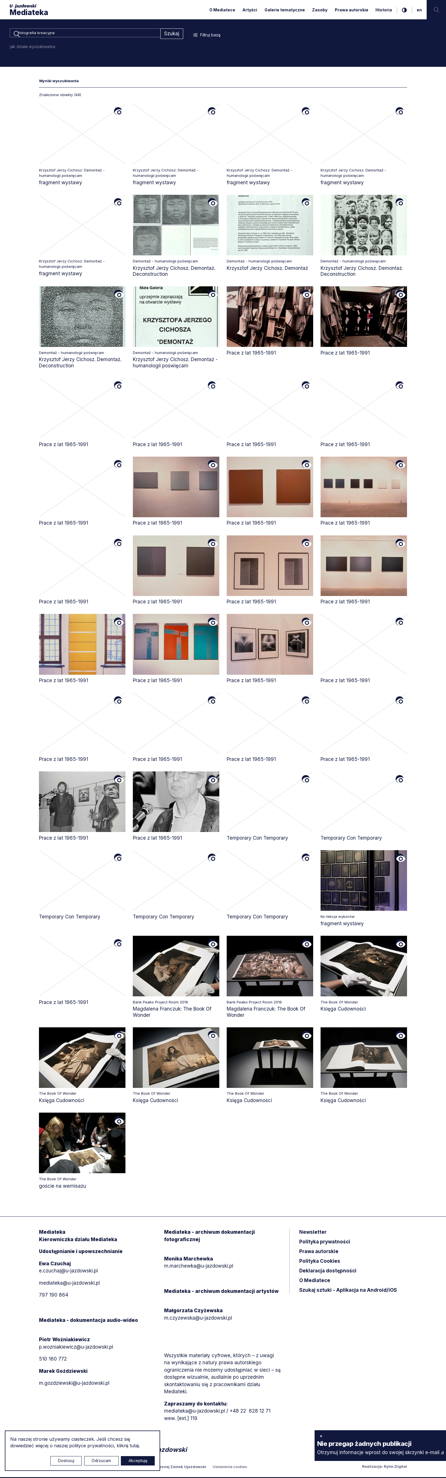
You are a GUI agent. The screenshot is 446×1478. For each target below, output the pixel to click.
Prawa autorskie (351, 9)
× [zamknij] (321, 1436)
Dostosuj (66, 1460)
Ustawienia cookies (230, 1467)
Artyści (249, 9)
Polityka (319, 1262)
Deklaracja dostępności (327, 1272)
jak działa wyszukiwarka (32, 47)
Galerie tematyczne (285, 9)
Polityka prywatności (324, 1243)
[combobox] (85, 34)
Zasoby (319, 9)
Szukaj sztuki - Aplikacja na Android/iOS (348, 1291)
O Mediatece (222, 9)
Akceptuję (138, 1460)
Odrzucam (101, 1460)
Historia (383, 9)
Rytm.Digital (395, 1467)
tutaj (134, 1445)
